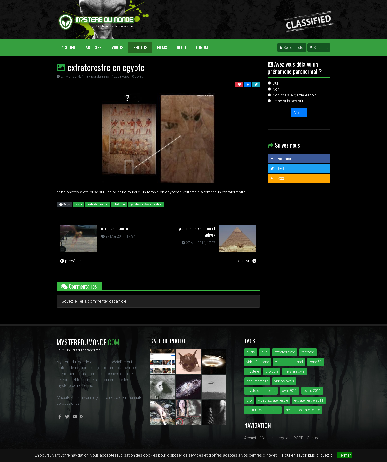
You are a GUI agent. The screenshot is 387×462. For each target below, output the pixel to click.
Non (276, 89)
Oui (275, 83)
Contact (314, 438)
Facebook (280, 159)
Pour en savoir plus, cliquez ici (307, 455)
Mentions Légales (275, 438)
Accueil (71, 47)
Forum (202, 47)
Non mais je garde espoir (294, 95)
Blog (181, 47)
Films (162, 47)
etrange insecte (114, 228)
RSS (277, 178)
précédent (71, 261)
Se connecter (291, 48)
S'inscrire (319, 48)
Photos (140, 47)
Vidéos (117, 47)
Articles (94, 47)
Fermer (344, 455)
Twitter (279, 169)
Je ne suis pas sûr (287, 101)
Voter (299, 112)
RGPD (298, 438)
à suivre (247, 261)
